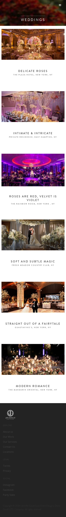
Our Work (8, 436)
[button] (60, 5)
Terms (6, 465)
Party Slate (9, 494)
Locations (8, 451)
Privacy (7, 470)
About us (8, 431)
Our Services (10, 441)
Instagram (9, 484)
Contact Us (9, 446)
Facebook (8, 489)
